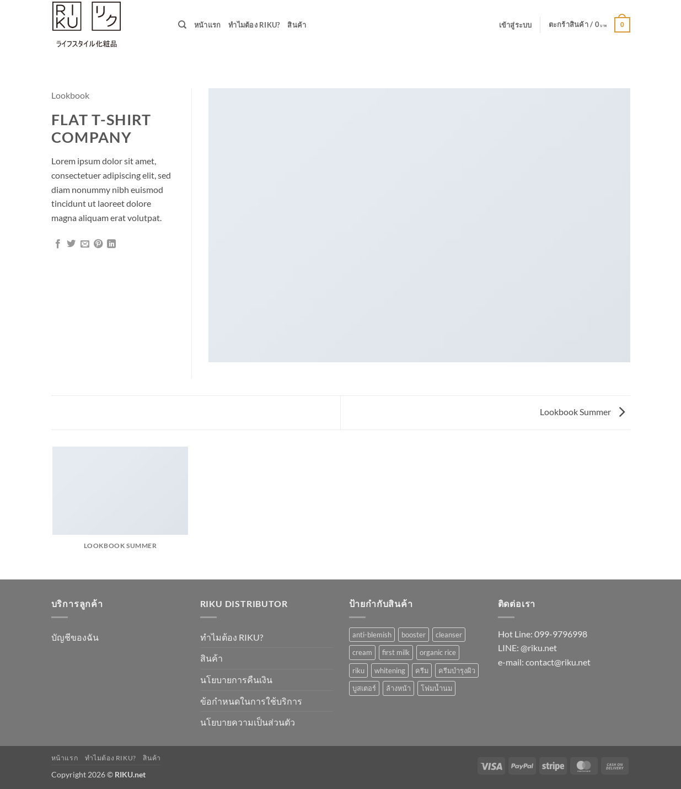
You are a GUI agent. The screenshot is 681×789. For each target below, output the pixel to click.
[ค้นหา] (182, 24)
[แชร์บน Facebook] (57, 244)
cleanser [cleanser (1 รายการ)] (449, 634)
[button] (515, 25)
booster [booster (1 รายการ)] (413, 634)
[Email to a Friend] (85, 244)
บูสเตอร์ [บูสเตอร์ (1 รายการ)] (364, 688)
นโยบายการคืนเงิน (236, 679)
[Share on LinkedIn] (111, 244)
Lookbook (70, 95)
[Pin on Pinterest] (98, 244)
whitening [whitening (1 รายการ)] (389, 670)
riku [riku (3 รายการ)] (358, 670)
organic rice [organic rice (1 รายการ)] (438, 652)
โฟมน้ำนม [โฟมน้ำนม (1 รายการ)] (436, 688)
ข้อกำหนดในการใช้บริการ (251, 701)
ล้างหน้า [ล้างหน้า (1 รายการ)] (398, 688)
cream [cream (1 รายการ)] (362, 652)
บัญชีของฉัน (75, 637)
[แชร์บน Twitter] (71, 244)
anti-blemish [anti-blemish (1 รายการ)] (372, 634)
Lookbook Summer (582, 411)
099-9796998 (560, 634)
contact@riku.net (558, 662)
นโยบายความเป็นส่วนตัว (247, 722)
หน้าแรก (207, 24)
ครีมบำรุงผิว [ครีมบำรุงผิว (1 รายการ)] (456, 670)
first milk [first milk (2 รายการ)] (396, 652)
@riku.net (539, 647)
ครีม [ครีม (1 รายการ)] (421, 670)
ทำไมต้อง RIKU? (254, 24)
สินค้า (296, 24)
